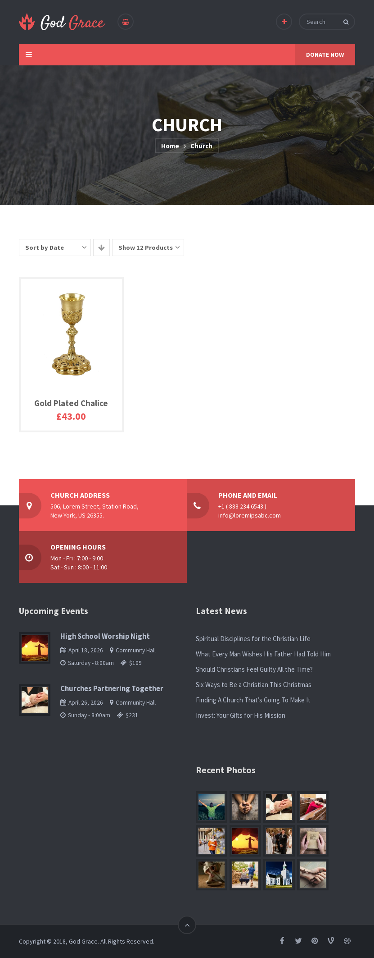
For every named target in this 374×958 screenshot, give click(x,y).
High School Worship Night (105, 636)
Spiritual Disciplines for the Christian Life (253, 638)
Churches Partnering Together (111, 688)
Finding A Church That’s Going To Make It (253, 700)
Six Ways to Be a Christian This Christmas (253, 684)
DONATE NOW (325, 54)
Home (170, 146)
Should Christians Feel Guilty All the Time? (254, 669)
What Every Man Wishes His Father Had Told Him (263, 654)
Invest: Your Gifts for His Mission (240, 715)
